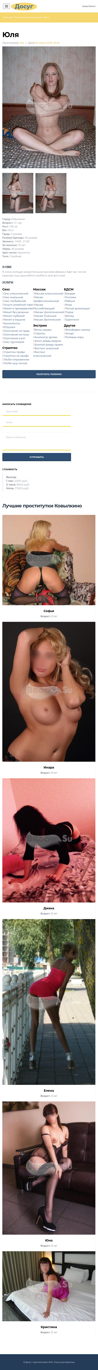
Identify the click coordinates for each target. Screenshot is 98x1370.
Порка (69, 312)
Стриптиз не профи (16, 355)
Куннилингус (12, 323)
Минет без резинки (16, 312)
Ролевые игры (74, 337)
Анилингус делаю (45, 337)
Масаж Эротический (47, 319)
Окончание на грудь (17, 330)
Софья (49, 611)
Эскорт (69, 333)
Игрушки (9, 327)
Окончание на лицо (16, 334)
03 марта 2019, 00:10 (47, 42)
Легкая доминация (77, 308)
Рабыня (70, 301)
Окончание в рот (14, 338)
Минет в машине (14, 319)
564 (22, 42)
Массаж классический (48, 293)
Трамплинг (72, 319)
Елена (49, 1090)
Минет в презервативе (18, 308)
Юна (48, 1240)
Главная (7, 17)
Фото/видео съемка (77, 329)
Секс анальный (13, 297)
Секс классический (15, 293)
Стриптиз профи (14, 352)
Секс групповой (14, 342)
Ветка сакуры (43, 329)
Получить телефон (49, 374)
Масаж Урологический (49, 312)
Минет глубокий (14, 315)
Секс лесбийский (15, 301)
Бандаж (70, 293)
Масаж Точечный (45, 315)
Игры (68, 304)
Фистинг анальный (46, 348)
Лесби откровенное (16, 359)
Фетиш (69, 315)
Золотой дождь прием (48, 344)
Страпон (39, 333)
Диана (49, 908)
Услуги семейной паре (18, 304)
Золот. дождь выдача (47, 340)
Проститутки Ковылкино (28, 17)
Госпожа (70, 297)
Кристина (49, 1327)
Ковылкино (88, 6)
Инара (49, 767)
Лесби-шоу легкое (15, 363)
